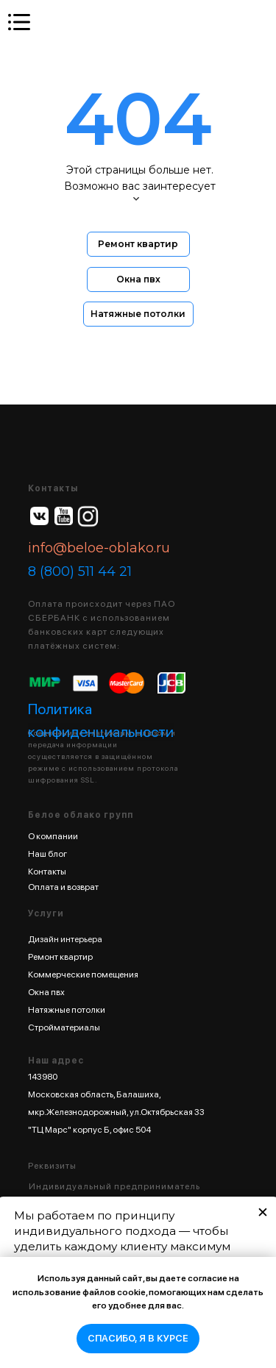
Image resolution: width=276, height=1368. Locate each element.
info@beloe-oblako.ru (99, 548)
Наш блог (47, 854)
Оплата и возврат (63, 887)
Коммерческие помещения (83, 974)
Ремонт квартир (60, 957)
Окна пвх (46, 992)
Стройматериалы (64, 1027)
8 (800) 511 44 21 (80, 571)
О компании (53, 836)
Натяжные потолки (66, 1010)
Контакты (47, 871)
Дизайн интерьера (65, 939)
